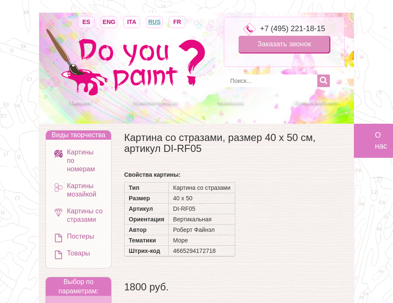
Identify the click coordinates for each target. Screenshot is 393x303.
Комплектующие (156, 101)
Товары (78, 253)
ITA (132, 21)
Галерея (81, 101)
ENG (109, 21)
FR (177, 21)
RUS (154, 21)
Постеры (80, 236)
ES (86, 21)
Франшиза (231, 101)
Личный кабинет (316, 101)
